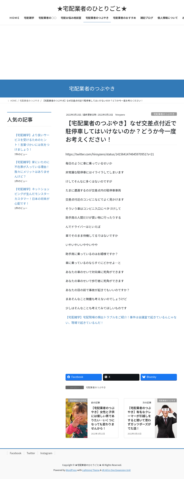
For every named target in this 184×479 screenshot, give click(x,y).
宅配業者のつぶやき (164, 114)
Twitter (31, 453)
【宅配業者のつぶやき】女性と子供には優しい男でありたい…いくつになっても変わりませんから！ (102, 418)
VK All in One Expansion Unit (116, 470)
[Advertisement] (92, 52)
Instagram (46, 453)
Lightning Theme (90, 470)
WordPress (71, 470)
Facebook (15, 453)
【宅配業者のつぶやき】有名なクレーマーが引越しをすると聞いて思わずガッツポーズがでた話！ (139, 418)
